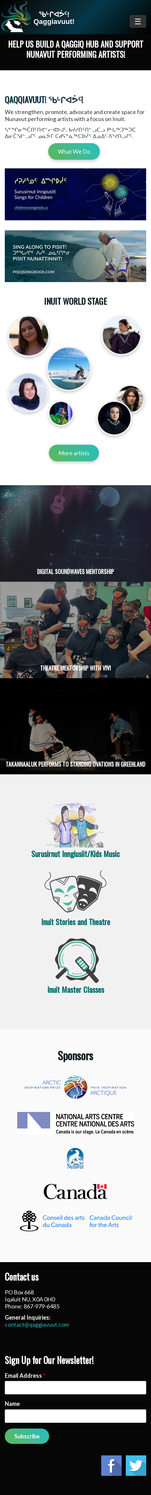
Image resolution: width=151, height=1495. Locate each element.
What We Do (74, 151)
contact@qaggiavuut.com (37, 1324)
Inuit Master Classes (75, 989)
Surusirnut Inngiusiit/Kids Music (75, 853)
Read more (75, 533)
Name (12, 1403)
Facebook (111, 1465)
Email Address (25, 1375)
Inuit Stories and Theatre (75, 921)
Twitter (136, 1465)
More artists (73, 452)
